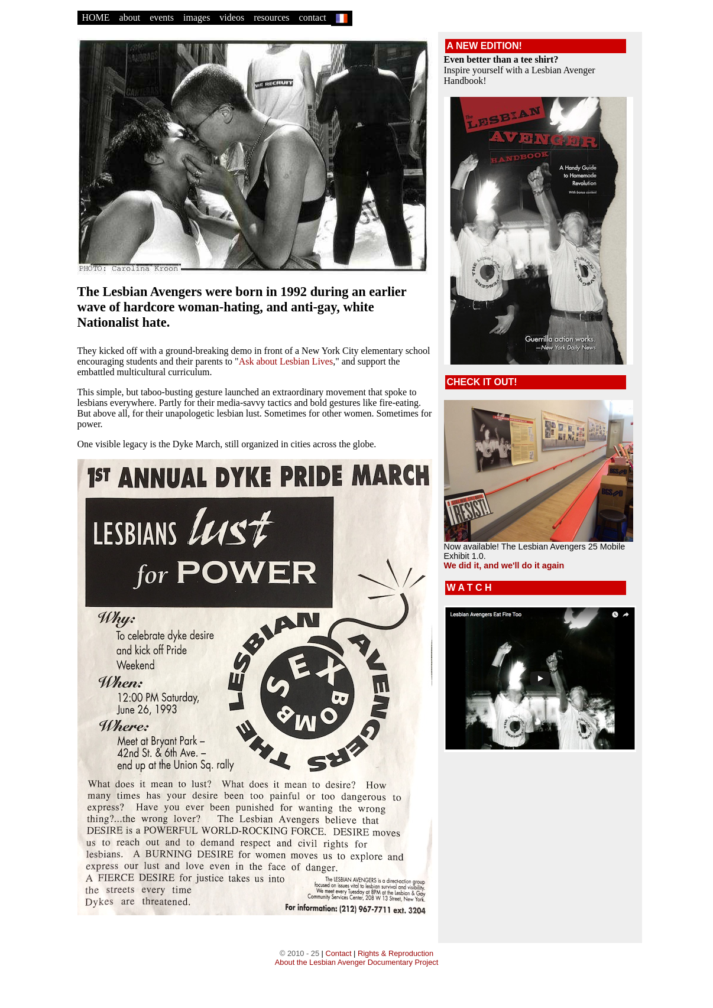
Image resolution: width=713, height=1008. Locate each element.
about (130, 17)
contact (312, 17)
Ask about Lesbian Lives (286, 361)
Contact (338, 953)
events (162, 17)
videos (231, 17)
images (196, 17)
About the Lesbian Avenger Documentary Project (357, 962)
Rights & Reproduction (395, 953)
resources (271, 17)
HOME (96, 17)
